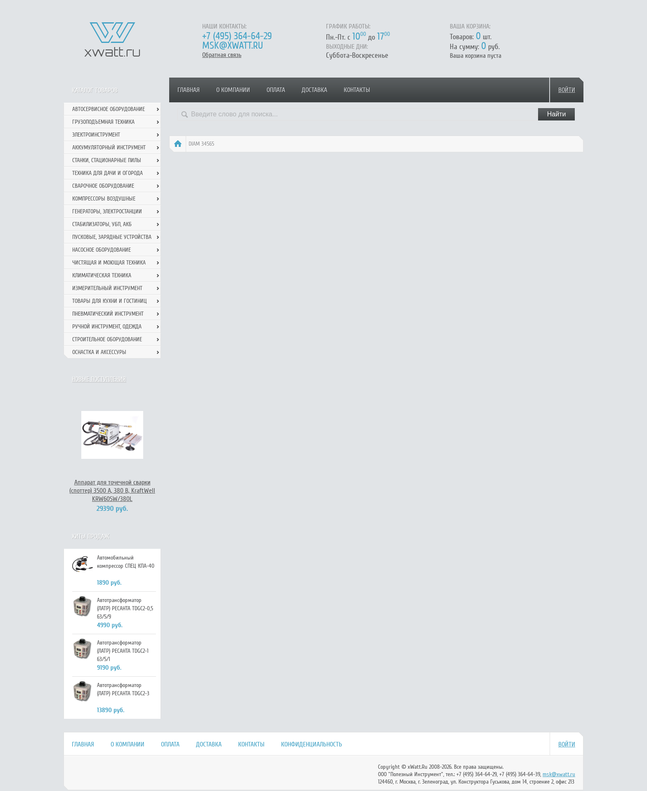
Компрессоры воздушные (103, 198)
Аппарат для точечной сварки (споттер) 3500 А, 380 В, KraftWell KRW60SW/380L (112, 490)
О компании (233, 90)
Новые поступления (99, 379)
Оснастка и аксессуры (99, 352)
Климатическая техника (101, 275)
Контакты (357, 90)
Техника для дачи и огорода (107, 173)
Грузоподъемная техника (103, 121)
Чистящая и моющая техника (109, 262)
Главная (188, 90)
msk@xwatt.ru (232, 46)
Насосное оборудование (101, 249)
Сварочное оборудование (103, 185)
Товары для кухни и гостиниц (109, 301)
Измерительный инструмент (107, 288)
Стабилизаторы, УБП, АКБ (102, 224)
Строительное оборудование (107, 339)
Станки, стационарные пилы (106, 160)
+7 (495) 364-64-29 (237, 36)
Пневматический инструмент (108, 313)
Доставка (314, 90)
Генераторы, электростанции (107, 211)
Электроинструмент (96, 134)
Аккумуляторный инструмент (109, 147)
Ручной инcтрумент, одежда (107, 326)
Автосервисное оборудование (108, 109)
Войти (566, 90)
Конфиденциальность (311, 744)
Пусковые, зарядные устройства (111, 237)
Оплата (276, 90)
